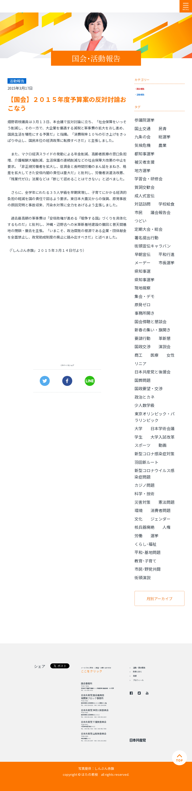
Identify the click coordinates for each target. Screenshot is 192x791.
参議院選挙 (144, 120)
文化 (138, 519)
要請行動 (142, 338)
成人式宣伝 (144, 196)
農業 (162, 145)
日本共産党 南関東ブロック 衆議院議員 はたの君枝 (33, 6)
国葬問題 (142, 380)
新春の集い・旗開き (152, 330)
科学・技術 (144, 494)
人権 (166, 527)
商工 (138, 355)
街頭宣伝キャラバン (152, 246)
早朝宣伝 (142, 254)
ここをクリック (91, 671)
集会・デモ (144, 296)
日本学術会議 (162, 428)
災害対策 (142, 502)
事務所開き (144, 313)
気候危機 (142, 145)
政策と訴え (137, 671)
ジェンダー (160, 519)
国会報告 (140, 88)
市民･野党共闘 (147, 569)
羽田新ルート (146, 462)
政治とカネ (144, 397)
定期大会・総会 (148, 229)
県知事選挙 (144, 279)
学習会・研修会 (148, 179)
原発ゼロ (142, 304)
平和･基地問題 (147, 552)
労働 (138, 535)
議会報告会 (160, 212)
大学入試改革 (162, 437)
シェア (39, 666)
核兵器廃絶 (144, 527)
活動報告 (140, 94)
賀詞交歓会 (144, 187)
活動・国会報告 (139, 667)
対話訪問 (142, 204)
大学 (138, 428)
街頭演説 (142, 577)
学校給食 (166, 204)
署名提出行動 (146, 238)
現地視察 (142, 288)
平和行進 (166, 254)
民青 (162, 128)
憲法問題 (166, 502)
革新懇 (164, 338)
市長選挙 (166, 262)
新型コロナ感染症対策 (154, 454)
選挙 (154, 535)
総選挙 (164, 137)
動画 (162, 445)
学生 (138, 437)
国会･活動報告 (96, 58)
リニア (140, 363)
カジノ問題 (144, 485)
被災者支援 (144, 162)
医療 (154, 355)
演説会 (164, 346)
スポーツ (142, 445)
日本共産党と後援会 (152, 372)
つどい (140, 221)
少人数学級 (144, 405)
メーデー (142, 262)
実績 (134, 676)
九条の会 (142, 137)
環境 (138, 510)
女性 (170, 355)
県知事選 (142, 271)
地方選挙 (142, 170)
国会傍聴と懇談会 (150, 321)
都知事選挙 (144, 154)
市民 (138, 212)
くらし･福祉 (145, 544)
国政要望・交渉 (148, 388)
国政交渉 (142, 346)
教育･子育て (145, 561)
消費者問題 (160, 510)
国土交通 (142, 128)
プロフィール (138, 680)
